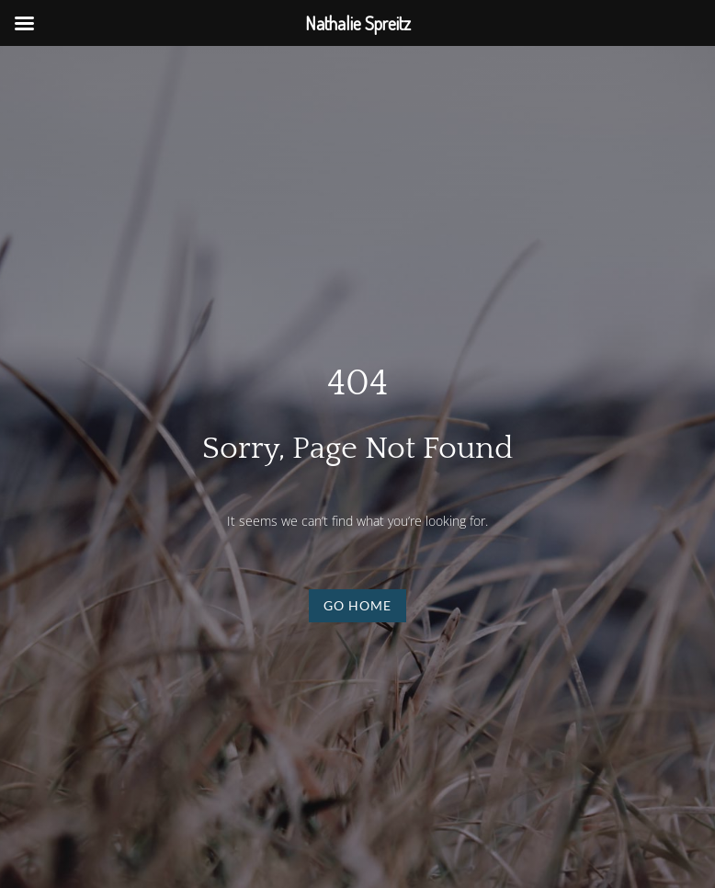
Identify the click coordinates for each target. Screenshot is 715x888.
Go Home (357, 605)
